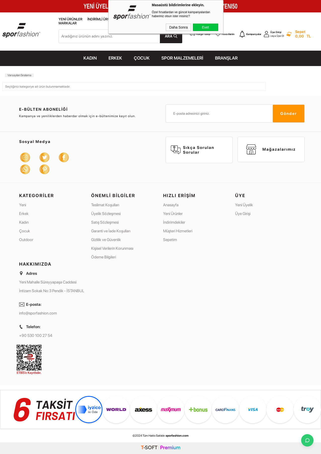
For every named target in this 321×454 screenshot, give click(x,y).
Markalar (68, 23)
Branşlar (226, 58)
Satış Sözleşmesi (105, 222)
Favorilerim (225, 34)
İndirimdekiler (174, 222)
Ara (168, 36)
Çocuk (24, 231)
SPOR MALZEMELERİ (182, 58)
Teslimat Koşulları (105, 205)
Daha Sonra (178, 27)
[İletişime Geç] (307, 440)
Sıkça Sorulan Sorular (192, 150)
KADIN (90, 58)
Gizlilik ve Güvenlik (106, 239)
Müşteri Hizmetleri (177, 231)
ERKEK (115, 58)
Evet (205, 27)
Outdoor (26, 239)
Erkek (24, 213)
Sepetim (170, 239)
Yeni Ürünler (70, 19)
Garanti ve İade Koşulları (110, 231)
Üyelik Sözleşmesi (106, 213)
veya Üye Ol (277, 36)
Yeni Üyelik (244, 205)
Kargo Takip (200, 34)
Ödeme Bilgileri (103, 257)
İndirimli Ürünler (103, 19)
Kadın (24, 222)
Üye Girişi (275, 32)
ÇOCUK (142, 58)
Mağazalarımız (271, 149)
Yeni (22, 205)
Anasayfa (170, 205)
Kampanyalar (250, 34)
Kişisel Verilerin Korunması (112, 248)
